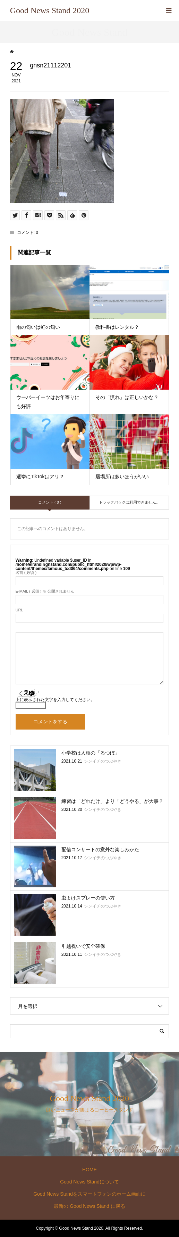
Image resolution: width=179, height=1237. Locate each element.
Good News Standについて (89, 1182)
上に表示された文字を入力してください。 (55, 699)
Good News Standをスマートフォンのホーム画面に (89, 1194)
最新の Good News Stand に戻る (89, 1206)
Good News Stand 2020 (50, 10)
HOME (89, 1169)
